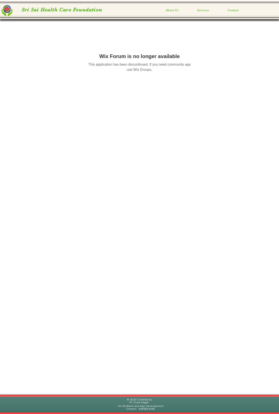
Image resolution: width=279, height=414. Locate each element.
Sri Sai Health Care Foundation (61, 10)
